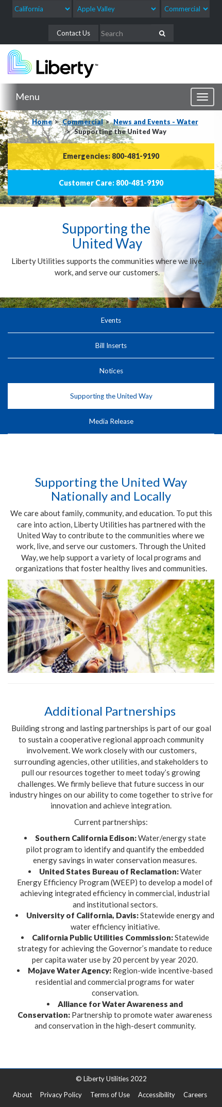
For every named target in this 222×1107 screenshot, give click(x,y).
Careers (195, 1095)
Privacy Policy (61, 1095)
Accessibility (156, 1095)
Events (111, 320)
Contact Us (73, 33)
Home (42, 122)
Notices (111, 371)
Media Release (111, 421)
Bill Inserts (111, 345)
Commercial (82, 122)
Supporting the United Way (111, 396)
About (22, 1095)
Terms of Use (110, 1095)
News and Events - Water (155, 122)
